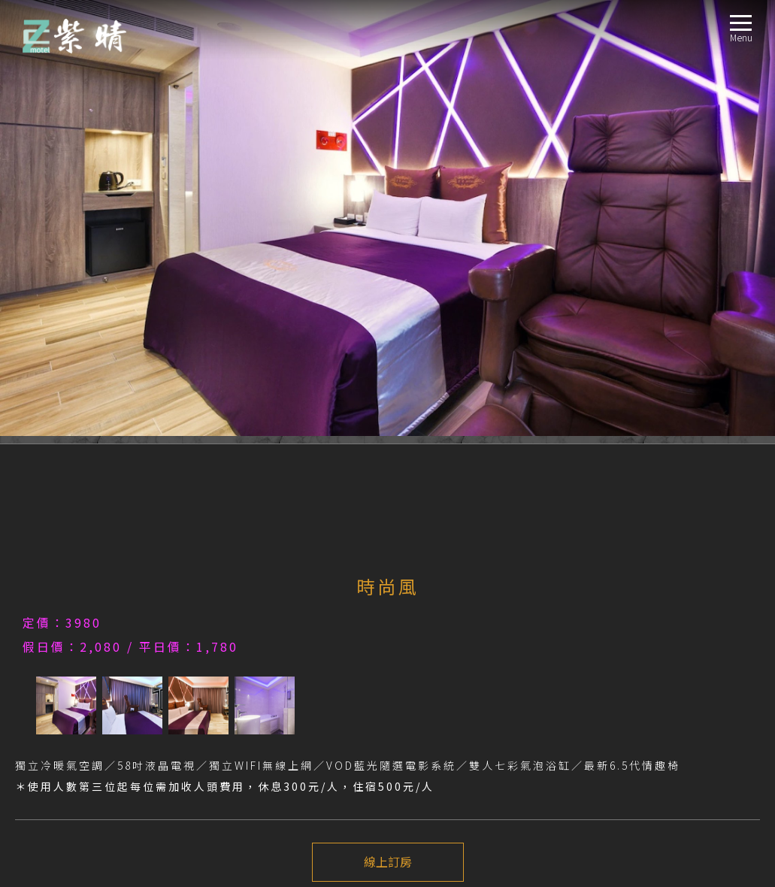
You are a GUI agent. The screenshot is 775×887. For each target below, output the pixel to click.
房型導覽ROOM (48, 618)
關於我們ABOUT (50, 582)
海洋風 (52, 654)
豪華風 (52, 708)
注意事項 (42, 533)
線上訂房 (388, 426)
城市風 (52, 672)
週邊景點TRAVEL (50, 744)
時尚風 (52, 636)
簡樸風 (52, 690)
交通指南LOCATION (57, 726)
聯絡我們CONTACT (55, 780)
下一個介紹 (387, 481)
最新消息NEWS (47, 600)
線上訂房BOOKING (56, 762)
